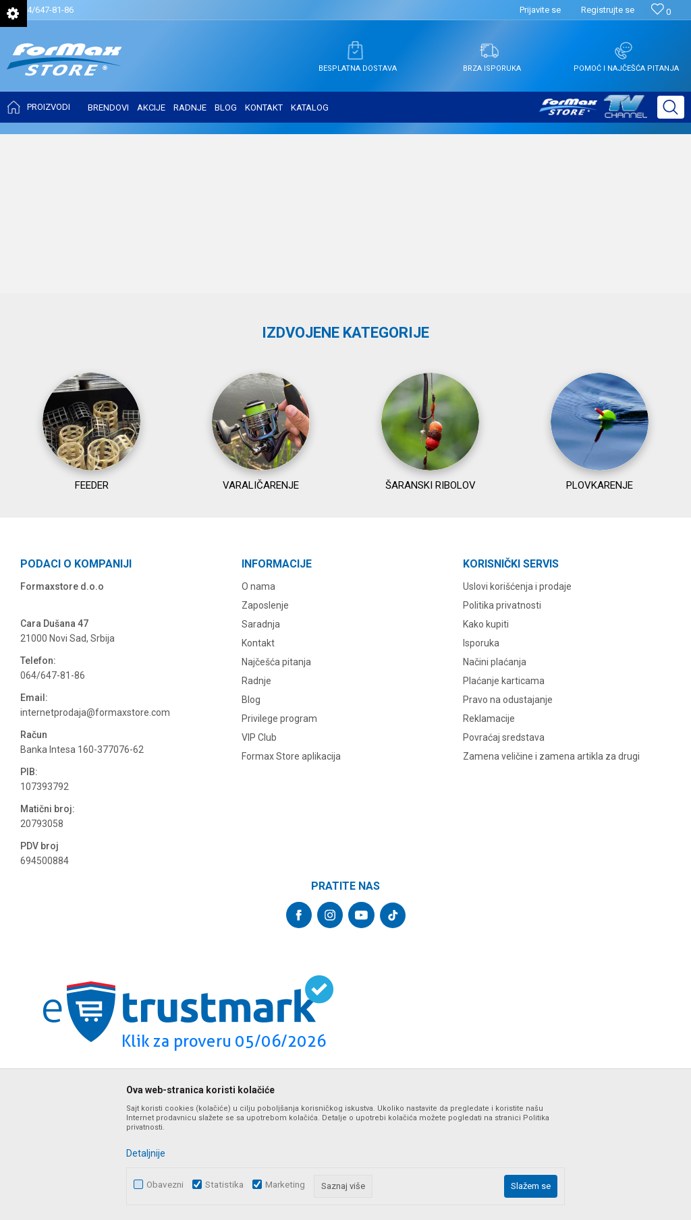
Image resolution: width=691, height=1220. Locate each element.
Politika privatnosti (502, 763)
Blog (251, 857)
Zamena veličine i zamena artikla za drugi (551, 914)
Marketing (285, 1185)
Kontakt (258, 800)
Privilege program (279, 876)
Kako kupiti (486, 781)
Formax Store (31, 143)
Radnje (256, 838)
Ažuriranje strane (652, 145)
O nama (258, 744)
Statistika (224, 1185)
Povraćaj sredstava (504, 895)
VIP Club (259, 895)
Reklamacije (489, 876)
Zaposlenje (265, 763)
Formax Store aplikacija (291, 914)
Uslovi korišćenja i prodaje (517, 744)
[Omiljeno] (661, 12)
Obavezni (165, 1185)
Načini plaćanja (494, 819)
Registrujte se (607, 10)
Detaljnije (145, 1153)
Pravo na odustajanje (508, 857)
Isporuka (481, 800)
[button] (670, 107)
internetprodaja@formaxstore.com (95, 870)
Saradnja (261, 781)
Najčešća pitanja (276, 819)
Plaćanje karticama (504, 838)
